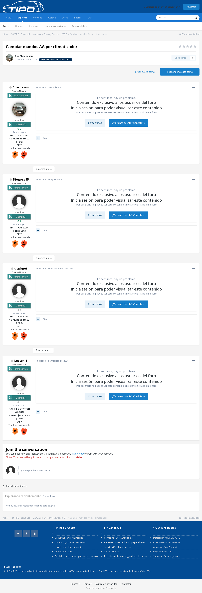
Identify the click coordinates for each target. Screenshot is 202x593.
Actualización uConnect (165, 547)
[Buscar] (174, 17)
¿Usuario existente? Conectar (162, 6)
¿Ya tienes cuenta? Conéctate (128, 122)
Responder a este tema (180, 71)
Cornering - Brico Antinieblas (69, 537)
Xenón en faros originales (166, 556)
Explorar (22, 19)
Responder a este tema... (36, 470)
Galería (52, 17)
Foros (6, 26)
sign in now (78, 453)
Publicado (50, 87)
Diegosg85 (21, 179)
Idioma (75, 584)
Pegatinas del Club (162, 551)
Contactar (125, 584)
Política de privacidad (106, 584)
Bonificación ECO (63, 551)
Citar (45, 137)
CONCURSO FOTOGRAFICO (166, 542)
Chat (90, 17)
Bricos (65, 17)
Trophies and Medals (19, 148)
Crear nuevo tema (145, 71)
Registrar (191, 6)
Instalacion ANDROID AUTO (166, 537)
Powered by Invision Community (101, 588)
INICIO (9, 17)
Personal (34, 26)
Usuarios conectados (55, 26)
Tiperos (78, 17)
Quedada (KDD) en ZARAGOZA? (71, 542)
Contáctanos (95, 122)
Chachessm (27, 56)
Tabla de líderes (80, 26)
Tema (87, 584)
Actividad (37, 17)
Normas (19, 26)
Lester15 (20, 361)
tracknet (20, 268)
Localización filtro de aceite (68, 547)
